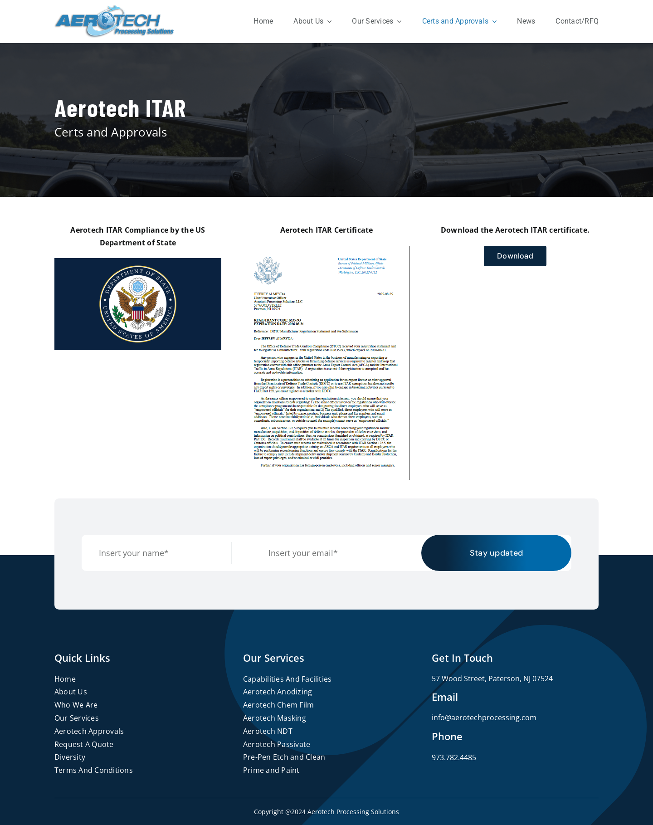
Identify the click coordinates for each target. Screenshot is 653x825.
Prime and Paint (271, 770)
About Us (70, 692)
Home (65, 679)
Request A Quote (84, 744)
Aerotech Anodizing (277, 692)
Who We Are (75, 705)
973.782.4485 (454, 757)
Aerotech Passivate (276, 744)
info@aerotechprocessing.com (484, 717)
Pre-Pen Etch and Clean (284, 757)
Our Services (76, 718)
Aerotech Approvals (89, 731)
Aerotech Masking (274, 718)
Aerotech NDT (267, 731)
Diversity (69, 757)
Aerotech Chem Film (278, 705)
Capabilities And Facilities (287, 679)
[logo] (114, 8)
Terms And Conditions (93, 770)
